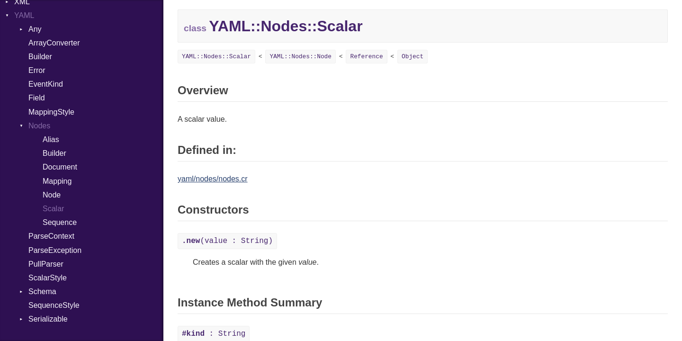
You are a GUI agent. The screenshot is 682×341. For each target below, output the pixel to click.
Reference (366, 56)
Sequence (60, 222)
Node (52, 195)
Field (36, 98)
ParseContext (51, 236)
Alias (51, 139)
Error (36, 70)
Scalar (53, 209)
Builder (40, 57)
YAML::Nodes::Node (300, 56)
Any (35, 29)
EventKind (45, 84)
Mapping (57, 181)
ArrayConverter (54, 43)
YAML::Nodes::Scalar (216, 56)
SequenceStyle (54, 305)
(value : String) (227, 241)
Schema (42, 291)
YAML (24, 15)
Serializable (48, 319)
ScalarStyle (47, 278)
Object (412, 56)
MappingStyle (51, 112)
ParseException (54, 250)
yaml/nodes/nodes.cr (213, 179)
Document (60, 167)
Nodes (39, 126)
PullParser (45, 264)
